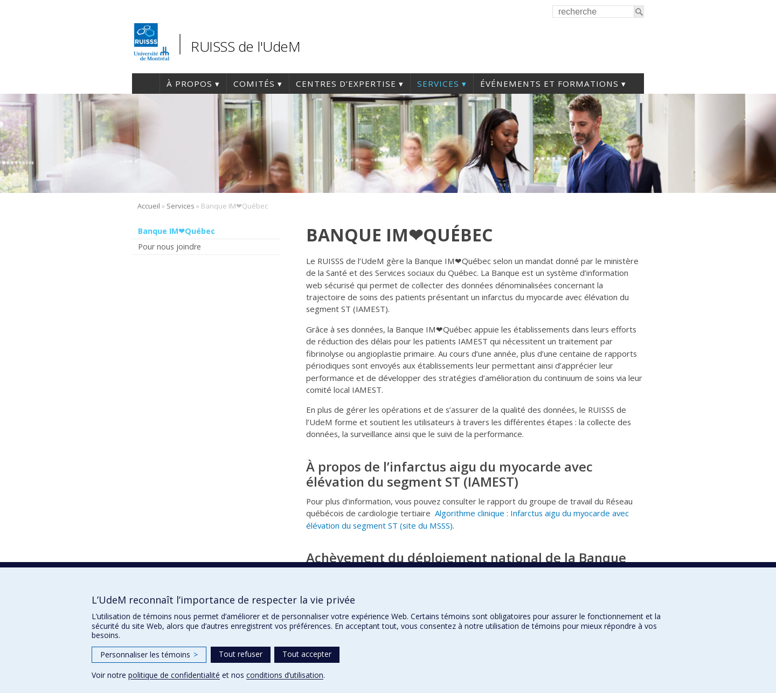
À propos (189, 83)
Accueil (145, 83)
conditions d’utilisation (284, 675)
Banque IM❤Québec (176, 231)
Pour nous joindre (169, 246)
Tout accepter (306, 654)
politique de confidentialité (174, 675)
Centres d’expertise (346, 83)
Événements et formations (549, 83)
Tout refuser (240, 654)
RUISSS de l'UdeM (245, 46)
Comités (254, 83)
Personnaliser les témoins (149, 654)
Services (438, 83)
